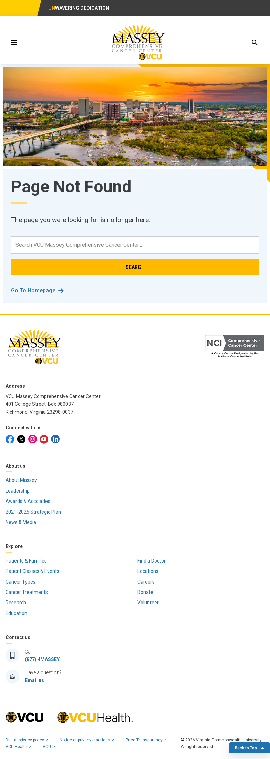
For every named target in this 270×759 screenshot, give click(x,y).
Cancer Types (20, 582)
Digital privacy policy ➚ (27, 740)
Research (16, 602)
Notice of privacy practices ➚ (87, 740)
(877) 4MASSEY (42, 659)
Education (16, 613)
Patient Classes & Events (32, 571)
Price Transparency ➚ (146, 740)
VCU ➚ (49, 746)
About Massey (21, 480)
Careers (146, 582)
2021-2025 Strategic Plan (33, 512)
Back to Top (249, 748)
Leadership (18, 491)
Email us (34, 680)
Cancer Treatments (27, 592)
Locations (147, 571)
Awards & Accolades (28, 501)
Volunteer (148, 602)
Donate (145, 592)
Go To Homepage (33, 290)
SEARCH (135, 267)
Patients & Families (26, 561)
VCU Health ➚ (19, 746)
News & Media (21, 522)
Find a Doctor (151, 561)
